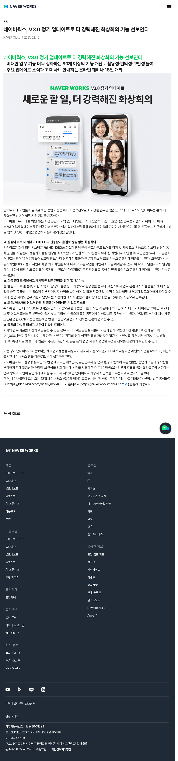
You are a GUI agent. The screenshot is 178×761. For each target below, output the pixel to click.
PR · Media (13, 668)
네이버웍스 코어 (15, 473)
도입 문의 (11, 617)
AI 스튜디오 (12, 503)
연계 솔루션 (94, 592)
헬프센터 (11, 633)
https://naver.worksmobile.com (102, 384)
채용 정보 (11, 660)
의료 (90, 511)
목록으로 (14, 413)
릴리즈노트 (93, 600)
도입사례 (11, 597)
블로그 (91, 562)
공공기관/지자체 (96, 496)
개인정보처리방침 (61, 749)
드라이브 (11, 481)
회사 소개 (11, 653)
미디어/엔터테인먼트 (99, 503)
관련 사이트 (12, 716)
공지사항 (92, 585)
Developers (95, 608)
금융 (90, 519)
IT (88, 481)
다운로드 (11, 511)
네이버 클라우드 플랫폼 (18, 703)
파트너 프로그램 (15, 625)
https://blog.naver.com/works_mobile (33, 384)
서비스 (91, 488)
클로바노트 (12, 488)
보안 (8, 519)
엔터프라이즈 (95, 534)
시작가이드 (93, 569)
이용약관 (41, 749)
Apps (90, 615)
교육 (90, 526)
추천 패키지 (12, 577)
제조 (90, 473)
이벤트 (91, 577)
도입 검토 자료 (95, 554)
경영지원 (11, 496)
